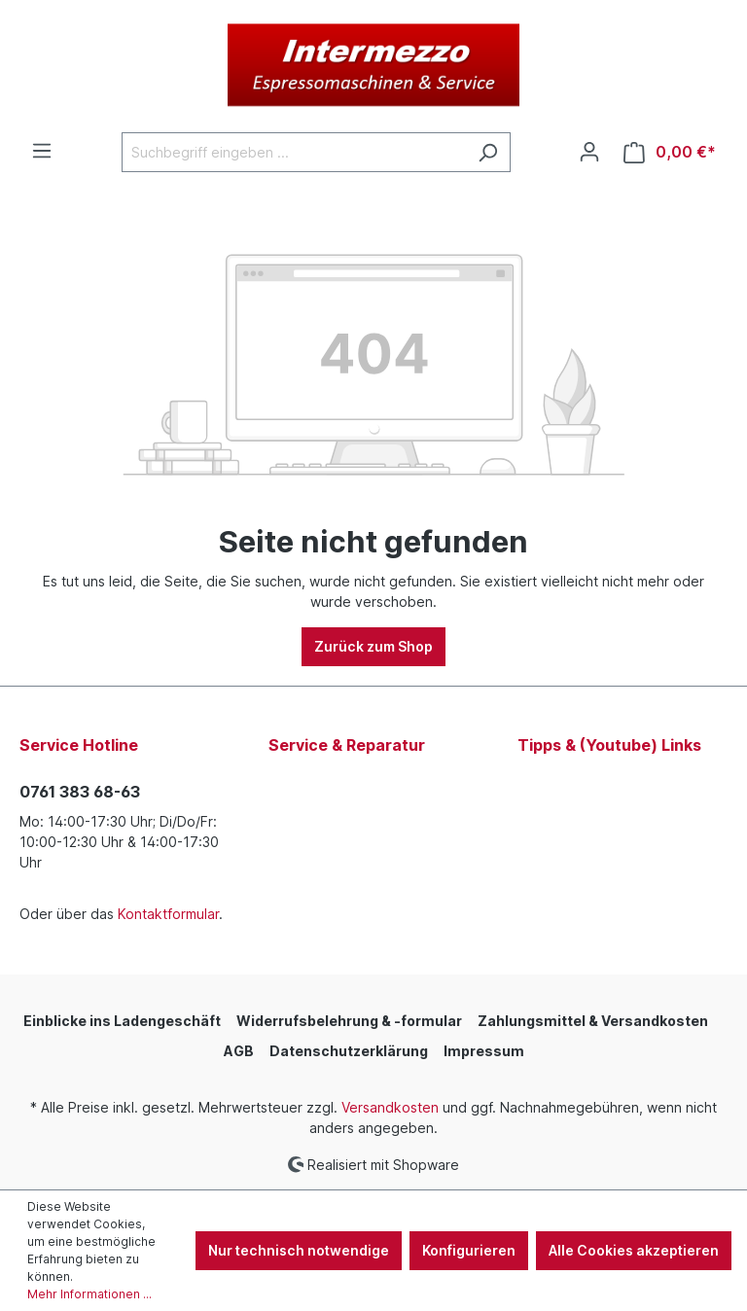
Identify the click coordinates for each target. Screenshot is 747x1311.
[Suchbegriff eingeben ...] (294, 152)
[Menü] (41, 150)
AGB (239, 1051)
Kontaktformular (168, 913)
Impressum (484, 1051)
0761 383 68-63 (79, 791)
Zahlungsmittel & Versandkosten (593, 1020)
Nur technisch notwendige (298, 1250)
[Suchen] (488, 152)
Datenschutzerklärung (348, 1051)
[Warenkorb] (670, 152)
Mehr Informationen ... (89, 1294)
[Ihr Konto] (589, 151)
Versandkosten (390, 1107)
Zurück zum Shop (373, 646)
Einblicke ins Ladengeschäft (122, 1020)
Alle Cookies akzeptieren (634, 1250)
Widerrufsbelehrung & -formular (349, 1020)
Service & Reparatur (346, 745)
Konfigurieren (469, 1250)
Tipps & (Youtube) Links (609, 745)
